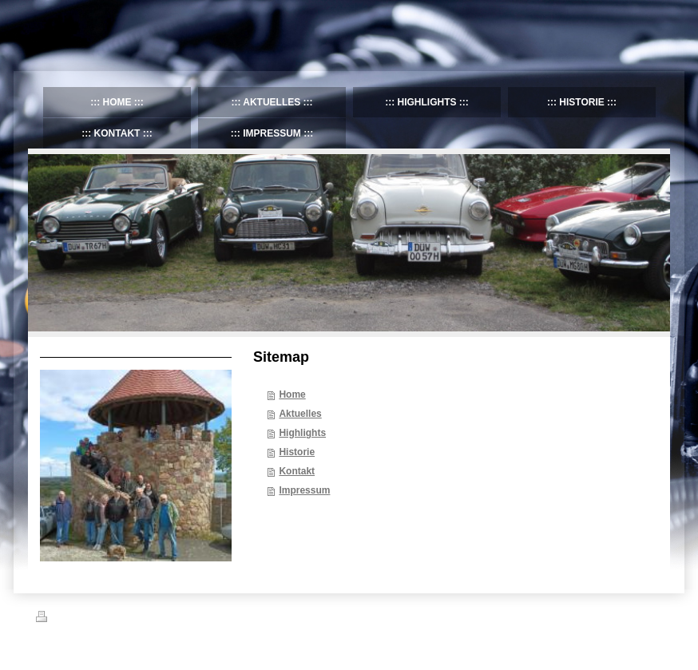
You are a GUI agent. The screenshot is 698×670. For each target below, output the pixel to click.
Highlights (302, 432)
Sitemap (127, 619)
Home (292, 394)
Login (651, 616)
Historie (297, 452)
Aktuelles (300, 413)
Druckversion (71, 619)
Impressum (304, 490)
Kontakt (297, 471)
